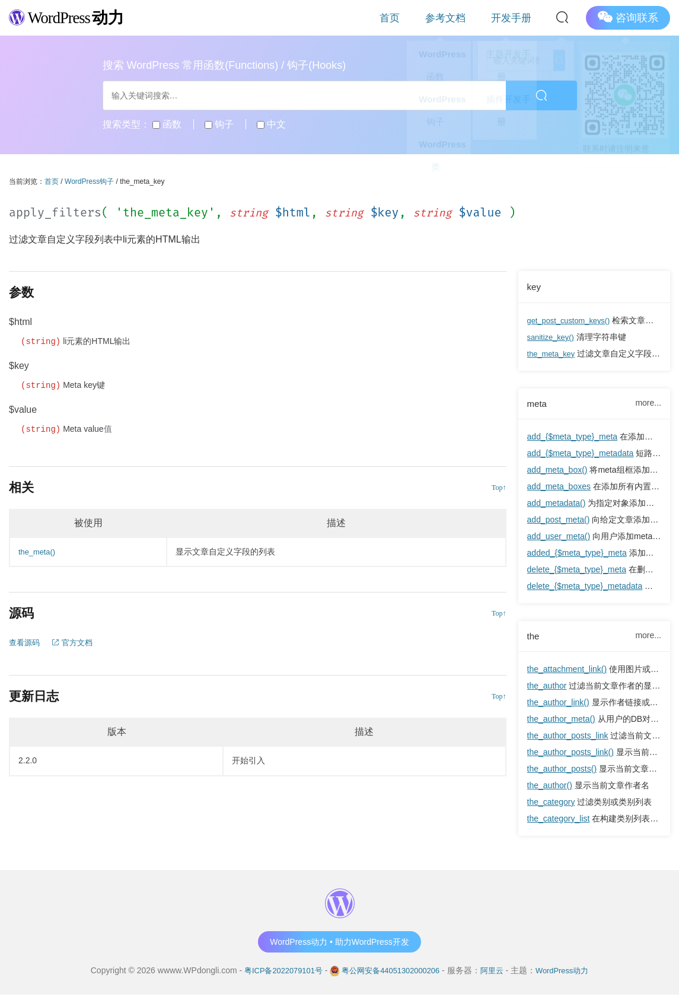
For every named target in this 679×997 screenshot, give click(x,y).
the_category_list (558, 821)
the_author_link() (558, 704)
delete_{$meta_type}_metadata (585, 587)
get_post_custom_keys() (572, 320)
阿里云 (496, 972)
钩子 (219, 124)
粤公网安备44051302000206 (391, 972)
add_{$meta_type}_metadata (580, 454)
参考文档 (470, 17)
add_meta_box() (557, 471)
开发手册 (519, 17)
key (534, 286)
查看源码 (25, 642)
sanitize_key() (552, 337)
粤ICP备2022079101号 (276, 972)
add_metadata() (556, 504)
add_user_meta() (559, 537)
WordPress (74, 17)
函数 (166, 124)
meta (538, 404)
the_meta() (38, 551)
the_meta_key (553, 353)
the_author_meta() (561, 721)
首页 (429, 17)
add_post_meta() (558, 520)
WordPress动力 (570, 972)
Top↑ (499, 487)
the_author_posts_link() (570, 754)
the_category (551, 804)
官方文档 (76, 642)
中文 (271, 124)
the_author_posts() (562, 771)
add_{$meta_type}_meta (572, 437)
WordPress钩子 (89, 181)
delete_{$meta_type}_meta (576, 570)
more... (648, 403)
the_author (547, 688)
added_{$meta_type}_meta (577, 554)
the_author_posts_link (567, 738)
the (534, 637)
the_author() (549, 787)
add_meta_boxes (559, 487)
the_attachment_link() (567, 671)
